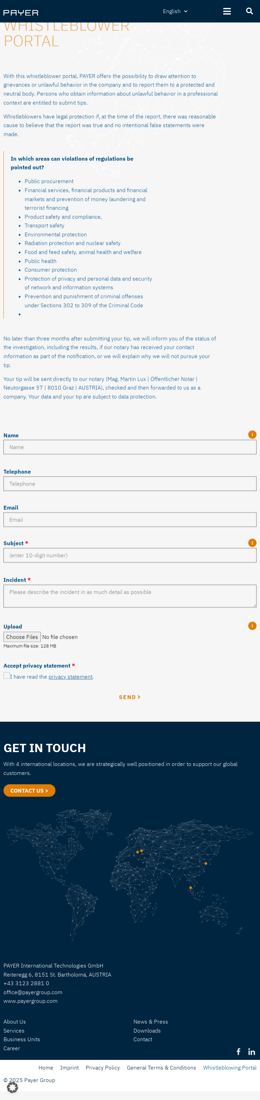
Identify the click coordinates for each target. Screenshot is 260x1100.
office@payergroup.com (32, 992)
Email (10, 588)
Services (14, 1030)
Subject (15, 624)
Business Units (21, 1039)
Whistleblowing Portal (230, 1067)
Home (45, 1067)
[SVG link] (20, 13)
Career (11, 1048)
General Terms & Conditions (161, 1067)
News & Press (150, 1021)
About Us (14, 1021)
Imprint (69, 1067)
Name (11, 516)
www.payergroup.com (30, 1000)
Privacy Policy (103, 1067)
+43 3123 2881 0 (26, 983)
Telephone (17, 552)
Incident (17, 661)
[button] (12, 1087)
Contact (142, 1039)
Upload (12, 707)
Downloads (147, 1030)
